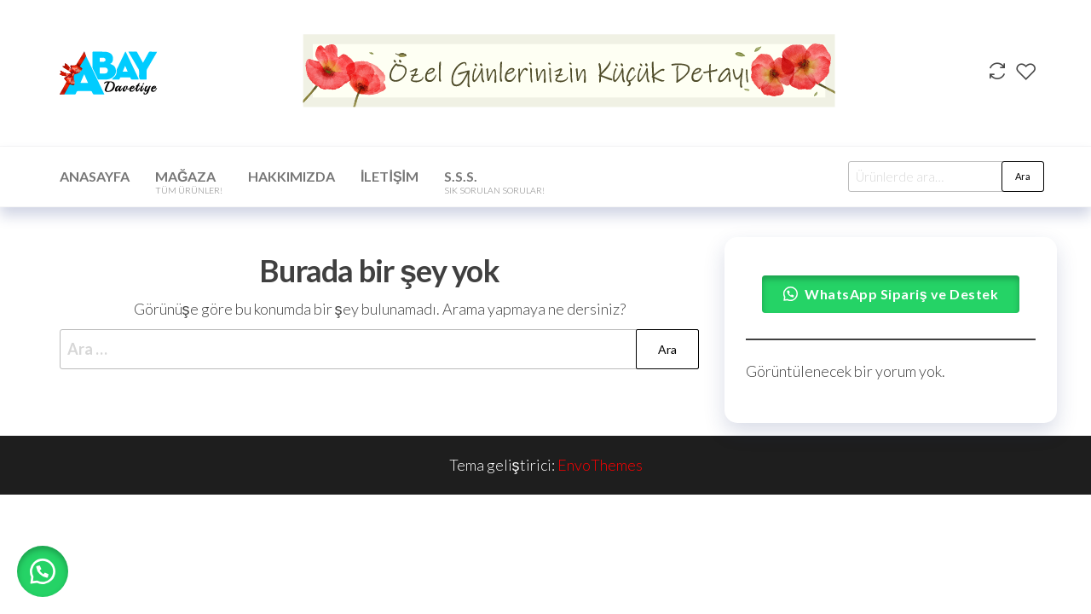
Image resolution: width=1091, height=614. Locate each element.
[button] (42, 571)
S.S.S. (494, 181)
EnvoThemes (600, 464)
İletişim (390, 176)
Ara (1022, 176)
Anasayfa (95, 176)
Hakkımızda (291, 176)
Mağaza (188, 181)
